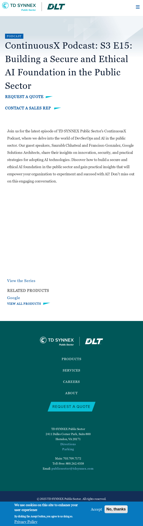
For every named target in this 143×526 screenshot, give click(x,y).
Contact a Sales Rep (28, 108)
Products (72, 359)
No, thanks (116, 509)
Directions (68, 444)
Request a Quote (24, 97)
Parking (68, 449)
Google (13, 298)
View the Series (21, 280)
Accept (96, 509)
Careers (71, 382)
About (71, 393)
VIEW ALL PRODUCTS (24, 303)
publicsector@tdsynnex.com (73, 468)
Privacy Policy (25, 521)
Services (72, 370)
